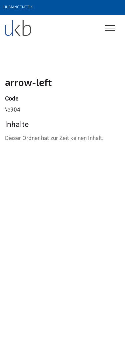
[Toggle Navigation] (110, 28)
